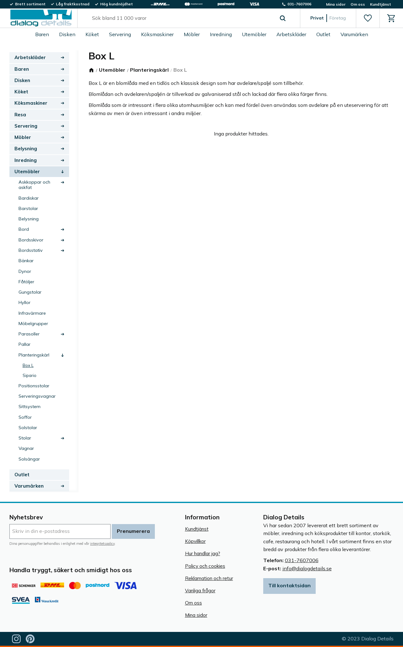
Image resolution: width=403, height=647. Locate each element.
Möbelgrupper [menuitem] (33, 323)
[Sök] (282, 18)
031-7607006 (302, 560)
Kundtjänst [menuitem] (380, 4)
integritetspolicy (102, 543)
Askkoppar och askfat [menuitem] (34, 184)
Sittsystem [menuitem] (30, 406)
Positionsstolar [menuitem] (34, 386)
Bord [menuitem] (24, 229)
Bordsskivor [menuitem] (31, 240)
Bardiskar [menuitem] (29, 198)
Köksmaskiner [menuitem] (157, 34)
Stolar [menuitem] (25, 438)
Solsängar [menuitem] (29, 459)
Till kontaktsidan (289, 585)
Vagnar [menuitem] (26, 448)
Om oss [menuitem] (358, 4)
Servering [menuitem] (120, 34)
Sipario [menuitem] (29, 375)
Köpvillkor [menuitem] (195, 541)
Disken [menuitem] (67, 34)
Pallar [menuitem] (24, 344)
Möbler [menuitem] (192, 34)
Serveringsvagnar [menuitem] (37, 396)
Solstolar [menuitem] (28, 427)
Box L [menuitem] (28, 365)
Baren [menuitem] (42, 34)
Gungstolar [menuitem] (30, 292)
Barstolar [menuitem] (28, 208)
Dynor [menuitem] (25, 271)
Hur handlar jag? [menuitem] (202, 553)
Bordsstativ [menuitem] (31, 250)
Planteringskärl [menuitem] (34, 355)
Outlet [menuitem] (323, 34)
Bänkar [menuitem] (26, 260)
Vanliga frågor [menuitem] (200, 591)
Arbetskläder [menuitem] (291, 34)
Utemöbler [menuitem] (254, 34)
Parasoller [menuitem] (29, 334)
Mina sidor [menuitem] (336, 4)
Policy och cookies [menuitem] (205, 566)
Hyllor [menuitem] (24, 302)
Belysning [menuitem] (25, 149)
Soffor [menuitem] (25, 417)
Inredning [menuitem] (221, 34)
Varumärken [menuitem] (354, 34)
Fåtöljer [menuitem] (26, 282)
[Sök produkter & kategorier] (181, 18)
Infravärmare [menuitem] (32, 313)
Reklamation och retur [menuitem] (209, 578)
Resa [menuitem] (20, 115)
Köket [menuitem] (92, 34)
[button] (367, 18)
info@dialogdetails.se (307, 568)
